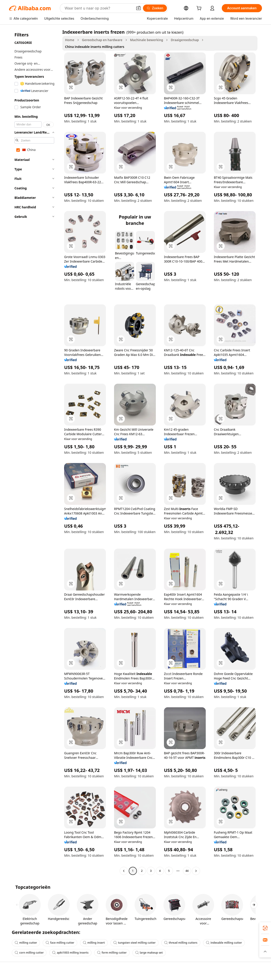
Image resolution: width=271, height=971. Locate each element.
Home (69, 40)
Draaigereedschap (185, 40)
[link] (265, 928)
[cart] (199, 9)
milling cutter (26, 943)
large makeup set (149, 953)
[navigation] (34, 452)
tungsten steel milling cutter (134, 943)
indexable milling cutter (224, 943)
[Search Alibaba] (98, 8)
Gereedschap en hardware (102, 40)
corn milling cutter (29, 953)
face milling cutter (60, 943)
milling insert (94, 943)
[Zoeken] (155, 8)
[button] (138, 8)
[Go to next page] (196, 871)
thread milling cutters (180, 943)
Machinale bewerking (146, 40)
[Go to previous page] (124, 871)
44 (187, 871)
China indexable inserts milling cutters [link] (94, 47)
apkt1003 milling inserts (70, 953)
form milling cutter (112, 953)
